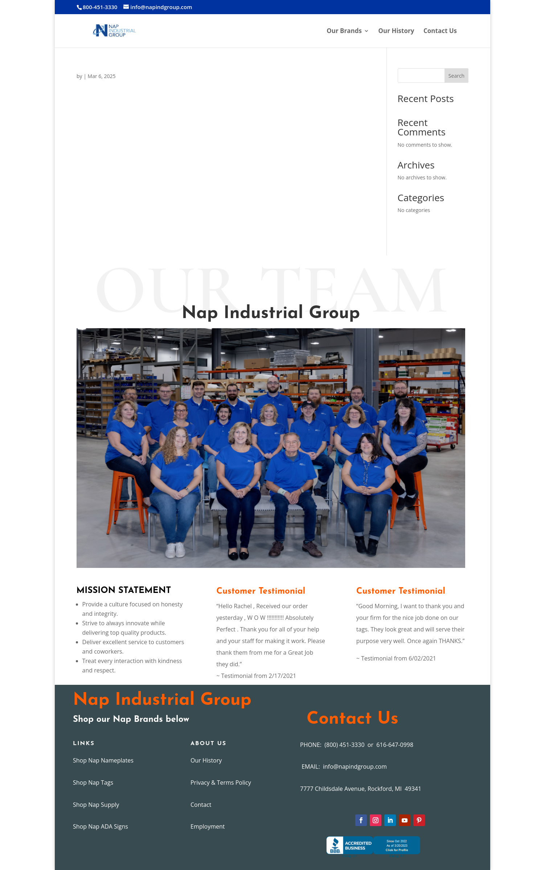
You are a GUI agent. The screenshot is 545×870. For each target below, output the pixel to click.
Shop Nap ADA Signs (100, 826)
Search (456, 75)
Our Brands (344, 31)
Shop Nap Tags (93, 782)
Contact (200, 805)
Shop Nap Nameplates (103, 760)
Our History (396, 31)
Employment (207, 826)
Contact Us (440, 31)
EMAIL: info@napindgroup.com (343, 767)
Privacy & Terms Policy (220, 782)
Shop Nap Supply (96, 805)
